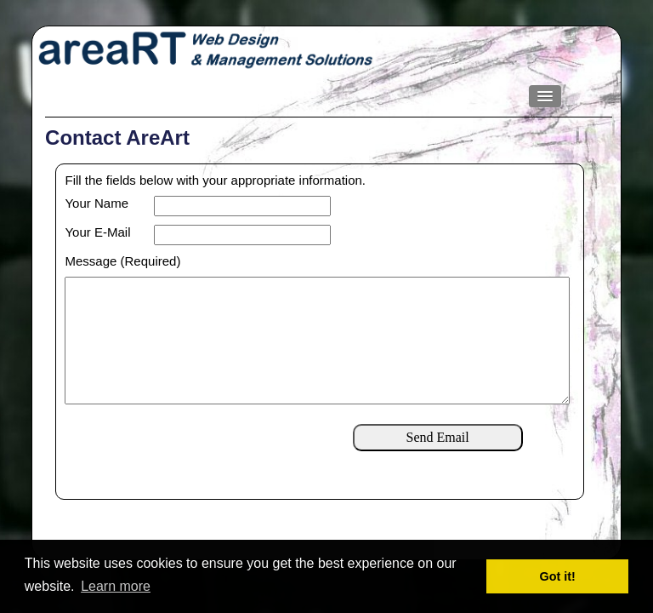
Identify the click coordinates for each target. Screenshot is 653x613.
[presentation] (194, 476)
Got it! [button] (558, 576)
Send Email (437, 464)
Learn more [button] (115, 586)
